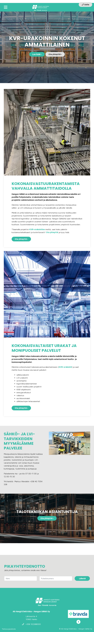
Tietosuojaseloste (9, 629)
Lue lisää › (37, 54)
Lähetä (82, 578)
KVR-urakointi (65, 367)
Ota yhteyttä (52, 232)
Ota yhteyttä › (55, 54)
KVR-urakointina (37, 229)
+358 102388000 (31, 624)
